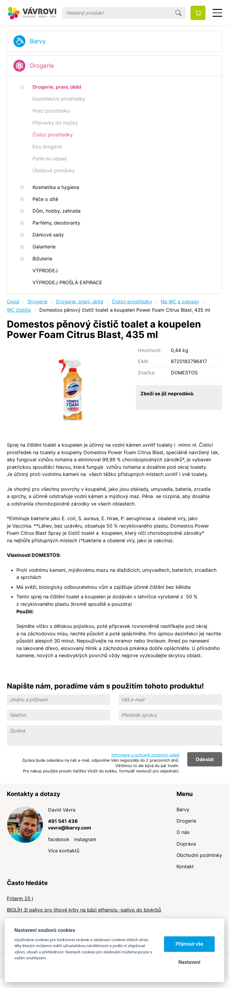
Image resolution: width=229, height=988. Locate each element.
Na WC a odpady (180, 302)
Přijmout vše (189, 944)
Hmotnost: (149, 350)
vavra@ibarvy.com (69, 828)
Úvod (13, 302)
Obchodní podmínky (199, 855)
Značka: (146, 373)
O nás (183, 832)
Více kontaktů (63, 851)
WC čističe (19, 310)
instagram (85, 839)
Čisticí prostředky (132, 302)
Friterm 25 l (20, 898)
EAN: (143, 361)
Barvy (38, 41)
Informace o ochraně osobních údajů (146, 754)
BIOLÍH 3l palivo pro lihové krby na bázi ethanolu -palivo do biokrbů (84, 910)
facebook (58, 839)
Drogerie (42, 65)
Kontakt (185, 866)
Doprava (186, 844)
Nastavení (189, 962)
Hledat (178, 13)
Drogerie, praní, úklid (79, 302)
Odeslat (205, 759)
